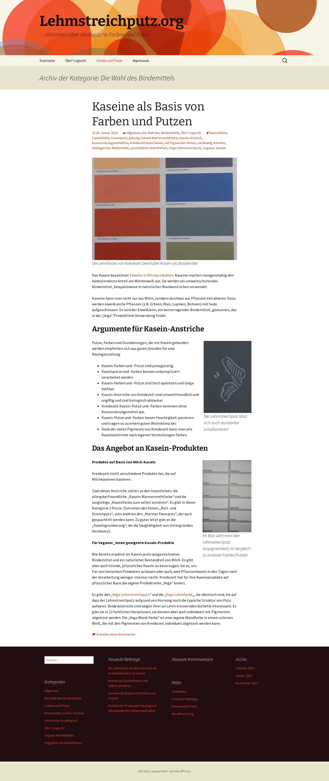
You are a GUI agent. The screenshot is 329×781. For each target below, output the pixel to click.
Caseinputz (119, 138)
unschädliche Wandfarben (148, 148)
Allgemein (133, 133)
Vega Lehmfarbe (179, 594)
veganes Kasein (214, 148)
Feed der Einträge (185, 699)
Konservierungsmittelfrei (110, 143)
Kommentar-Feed (184, 706)
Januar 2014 (243, 675)
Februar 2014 (244, 668)
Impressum (141, 60)
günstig (134, 138)
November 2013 (246, 683)
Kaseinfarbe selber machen (64, 713)
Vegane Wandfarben (58, 735)
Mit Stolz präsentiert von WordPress (164, 771)
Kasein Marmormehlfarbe (159, 138)
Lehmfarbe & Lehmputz (61, 720)
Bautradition (218, 133)
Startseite (47, 60)
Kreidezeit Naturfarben (146, 143)
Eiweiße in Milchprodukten (151, 275)
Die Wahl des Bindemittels (160, 133)
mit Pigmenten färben (180, 143)
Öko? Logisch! (75, 60)
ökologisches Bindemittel (110, 148)
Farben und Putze (109, 60)
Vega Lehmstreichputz (185, 148)
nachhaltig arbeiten (211, 143)
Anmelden (179, 691)
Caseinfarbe (101, 138)
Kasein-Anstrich (190, 138)
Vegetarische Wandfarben (63, 743)
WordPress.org (183, 714)
